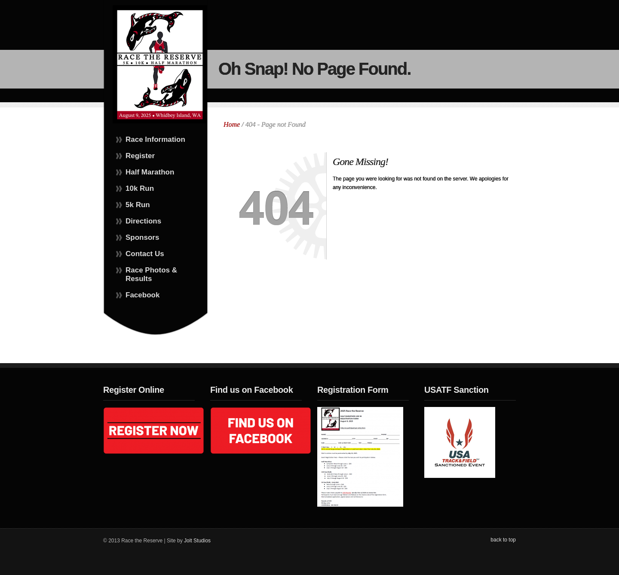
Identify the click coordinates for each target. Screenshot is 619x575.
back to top (503, 540)
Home (232, 124)
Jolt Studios (197, 541)
